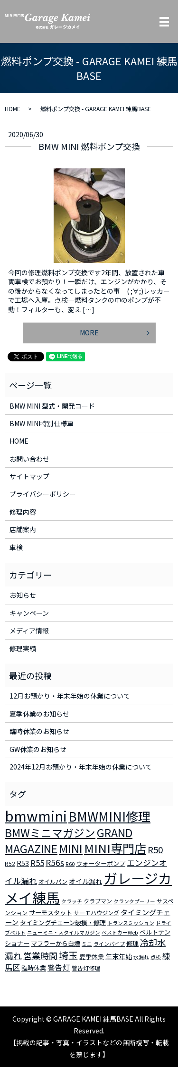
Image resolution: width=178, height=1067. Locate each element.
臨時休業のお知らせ (39, 731)
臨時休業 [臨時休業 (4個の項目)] (33, 967)
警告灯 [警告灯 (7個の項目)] (58, 967)
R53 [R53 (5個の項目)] (23, 863)
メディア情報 (29, 630)
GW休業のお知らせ (37, 749)
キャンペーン (29, 613)
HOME (12, 109)
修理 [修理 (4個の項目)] (132, 943)
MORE (89, 332)
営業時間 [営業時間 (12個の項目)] (40, 955)
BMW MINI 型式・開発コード (52, 406)
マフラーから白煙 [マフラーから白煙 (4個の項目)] (55, 943)
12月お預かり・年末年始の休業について (69, 695)
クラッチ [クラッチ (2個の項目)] (71, 901)
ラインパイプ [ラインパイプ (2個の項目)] (109, 943)
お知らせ (22, 595)
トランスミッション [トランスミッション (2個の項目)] (130, 923)
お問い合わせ (29, 459)
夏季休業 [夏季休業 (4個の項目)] (91, 956)
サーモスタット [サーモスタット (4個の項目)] (50, 912)
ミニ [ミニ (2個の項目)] (87, 943)
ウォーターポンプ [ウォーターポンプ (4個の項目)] (100, 863)
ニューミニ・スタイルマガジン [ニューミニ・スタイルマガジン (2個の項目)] (63, 932)
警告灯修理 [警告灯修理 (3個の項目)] (86, 968)
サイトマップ (29, 476)
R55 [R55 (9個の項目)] (37, 862)
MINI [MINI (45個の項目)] (71, 848)
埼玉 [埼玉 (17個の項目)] (68, 955)
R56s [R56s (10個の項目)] (55, 862)
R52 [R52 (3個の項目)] (10, 863)
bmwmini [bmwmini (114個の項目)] (36, 815)
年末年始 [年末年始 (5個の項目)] (118, 956)
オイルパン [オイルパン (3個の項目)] (52, 881)
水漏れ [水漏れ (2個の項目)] (141, 957)
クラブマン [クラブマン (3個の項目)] (98, 901)
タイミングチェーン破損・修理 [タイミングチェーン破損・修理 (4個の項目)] (63, 922)
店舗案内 (22, 529)
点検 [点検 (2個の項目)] (155, 957)
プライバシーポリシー (42, 494)
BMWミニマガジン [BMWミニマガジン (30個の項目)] (50, 832)
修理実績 (22, 648)
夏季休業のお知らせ (39, 713)
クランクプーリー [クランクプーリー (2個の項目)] (134, 901)
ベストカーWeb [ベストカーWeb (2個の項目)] (120, 932)
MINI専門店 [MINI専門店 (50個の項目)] (115, 848)
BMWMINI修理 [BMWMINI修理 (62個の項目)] (109, 816)
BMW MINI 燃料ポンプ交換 (89, 146)
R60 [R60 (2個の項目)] (70, 863)
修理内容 (22, 511)
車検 (16, 547)
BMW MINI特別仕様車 (41, 423)
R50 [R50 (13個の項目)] (155, 849)
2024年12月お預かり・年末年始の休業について (80, 766)
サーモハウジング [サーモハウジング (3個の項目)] (96, 913)
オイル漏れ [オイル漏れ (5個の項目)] (85, 881)
